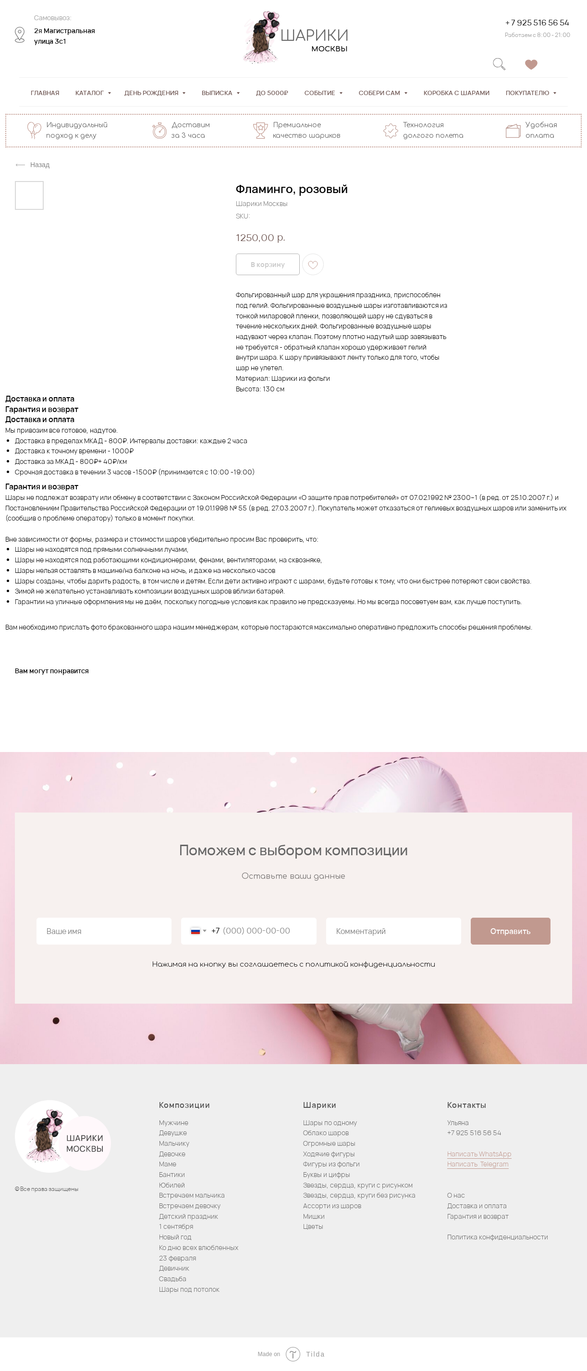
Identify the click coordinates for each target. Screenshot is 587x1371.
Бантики (172, 1174)
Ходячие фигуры (329, 1153)
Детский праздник (188, 1216)
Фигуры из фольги (331, 1163)
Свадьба (172, 1278)
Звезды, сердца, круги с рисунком (358, 1184)
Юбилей (172, 1184)
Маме (167, 1163)
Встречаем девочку (189, 1205)
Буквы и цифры (326, 1174)
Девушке (173, 1132)
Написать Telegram (478, 1163)
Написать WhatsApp (479, 1153)
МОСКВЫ (325, 49)
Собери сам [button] (380, 92)
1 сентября (176, 1226)
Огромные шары (329, 1143)
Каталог (90, 92)
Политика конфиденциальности (497, 1236)
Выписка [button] (218, 92)
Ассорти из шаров (332, 1205)
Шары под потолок (189, 1289)
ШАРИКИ (310, 36)
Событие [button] (321, 92)
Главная (45, 92)
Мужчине (173, 1122)
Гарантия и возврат (478, 1216)
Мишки (314, 1216)
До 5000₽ (272, 92)
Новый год (175, 1236)
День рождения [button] (152, 92)
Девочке (172, 1153)
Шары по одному (330, 1122)
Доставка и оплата (477, 1205)
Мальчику (174, 1143)
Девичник (174, 1268)
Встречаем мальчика (192, 1195)
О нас (456, 1195)
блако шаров (328, 1132)
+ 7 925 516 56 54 (533, 22)
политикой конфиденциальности (370, 964)
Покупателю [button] (528, 92)
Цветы (313, 1226)
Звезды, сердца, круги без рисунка (359, 1195)
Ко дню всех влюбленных (198, 1247)
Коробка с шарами (456, 92)
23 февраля (177, 1257)
